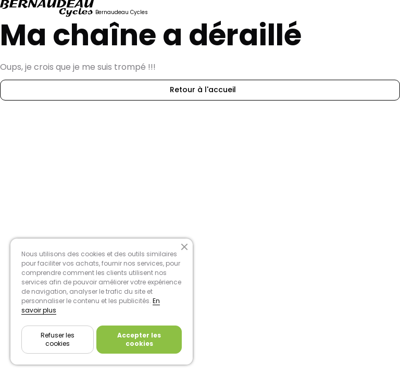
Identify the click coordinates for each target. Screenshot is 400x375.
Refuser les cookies (57, 339)
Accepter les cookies (139, 339)
